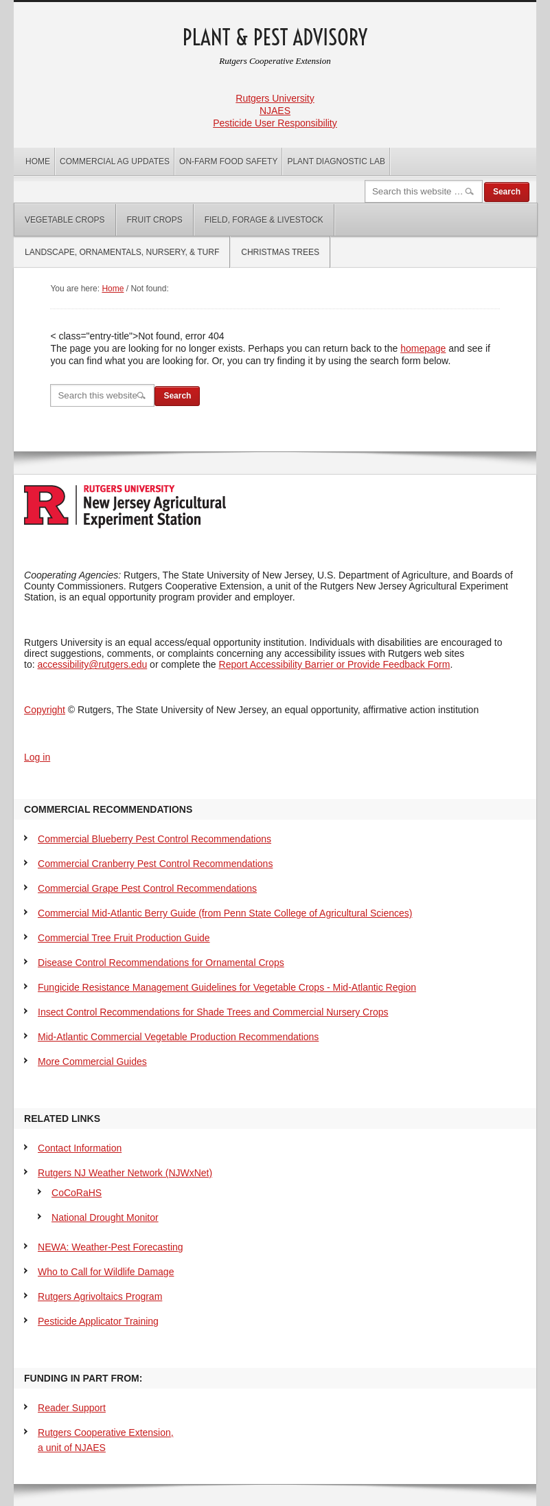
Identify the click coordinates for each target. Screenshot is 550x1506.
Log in (37, 757)
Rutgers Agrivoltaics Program (100, 1296)
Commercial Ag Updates (115, 161)
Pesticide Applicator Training (98, 1321)
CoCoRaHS (76, 1192)
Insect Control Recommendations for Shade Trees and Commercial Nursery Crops (213, 1012)
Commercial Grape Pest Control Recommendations (147, 888)
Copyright (44, 709)
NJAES (275, 110)
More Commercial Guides (92, 1061)
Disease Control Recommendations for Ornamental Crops (161, 962)
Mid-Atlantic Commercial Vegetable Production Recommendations (178, 1036)
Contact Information (80, 1148)
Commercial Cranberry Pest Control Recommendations (155, 863)
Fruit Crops (155, 220)
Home (37, 161)
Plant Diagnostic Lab (336, 161)
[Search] (424, 191)
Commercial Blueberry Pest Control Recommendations (154, 838)
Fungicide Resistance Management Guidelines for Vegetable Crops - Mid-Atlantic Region (227, 987)
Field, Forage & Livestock (264, 220)
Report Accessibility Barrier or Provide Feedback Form (334, 664)
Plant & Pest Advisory (275, 37)
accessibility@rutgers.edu (93, 664)
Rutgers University (275, 98)
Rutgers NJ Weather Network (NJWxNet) (125, 1172)
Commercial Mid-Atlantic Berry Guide (225, 913)
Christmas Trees (280, 252)
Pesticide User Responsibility (275, 122)
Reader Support (72, 1407)
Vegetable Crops (64, 220)
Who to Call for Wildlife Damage (106, 1271)
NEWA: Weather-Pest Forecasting (110, 1246)
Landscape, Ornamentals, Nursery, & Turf (122, 252)
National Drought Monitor (105, 1217)
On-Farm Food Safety (228, 161)
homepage (423, 348)
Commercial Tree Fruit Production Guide (124, 937)
